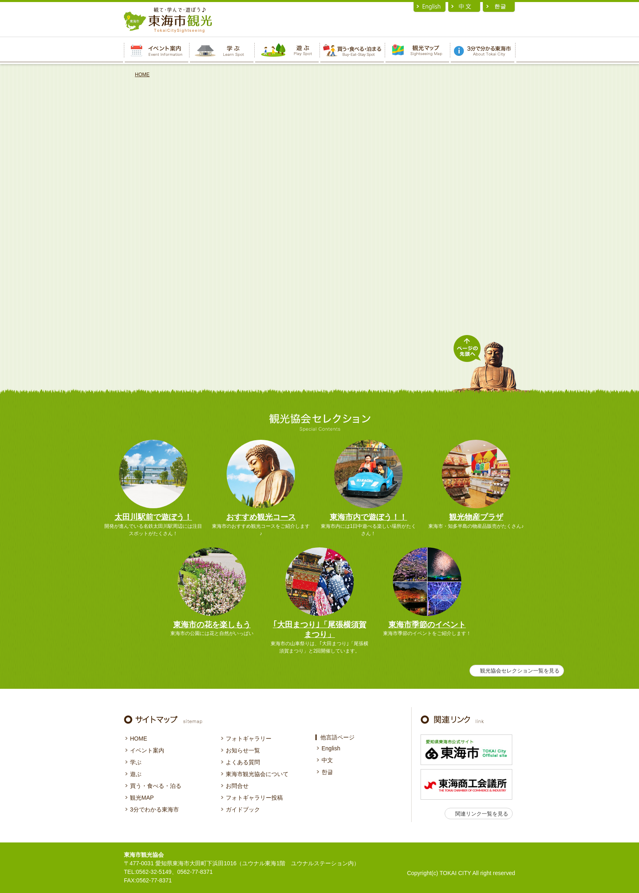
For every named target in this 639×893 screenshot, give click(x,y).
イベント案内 (147, 750)
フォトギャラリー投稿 (254, 797)
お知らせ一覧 (243, 750)
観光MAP (142, 797)
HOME (142, 74)
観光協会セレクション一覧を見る (520, 671)
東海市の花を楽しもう (212, 624)
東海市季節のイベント (427, 624)
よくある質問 (243, 762)
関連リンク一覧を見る (481, 814)
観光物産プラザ (476, 517)
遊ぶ (135, 774)
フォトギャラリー (248, 738)
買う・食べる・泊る (155, 786)
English (331, 748)
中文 (327, 760)
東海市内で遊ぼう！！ (368, 517)
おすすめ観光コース (261, 517)
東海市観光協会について (257, 774)
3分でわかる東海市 (154, 809)
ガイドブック (243, 809)
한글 (327, 772)
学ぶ (135, 762)
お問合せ (237, 786)
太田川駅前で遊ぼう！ (153, 517)
